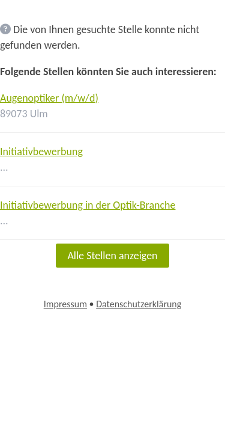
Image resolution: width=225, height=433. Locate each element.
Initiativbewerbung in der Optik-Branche (88, 205)
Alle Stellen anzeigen (112, 255)
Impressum (65, 304)
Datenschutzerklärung (138, 304)
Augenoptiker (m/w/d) (49, 98)
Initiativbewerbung (41, 151)
